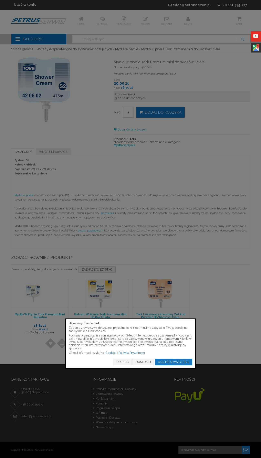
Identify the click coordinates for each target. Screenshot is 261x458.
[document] (130, 343)
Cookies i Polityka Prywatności (125, 353)
